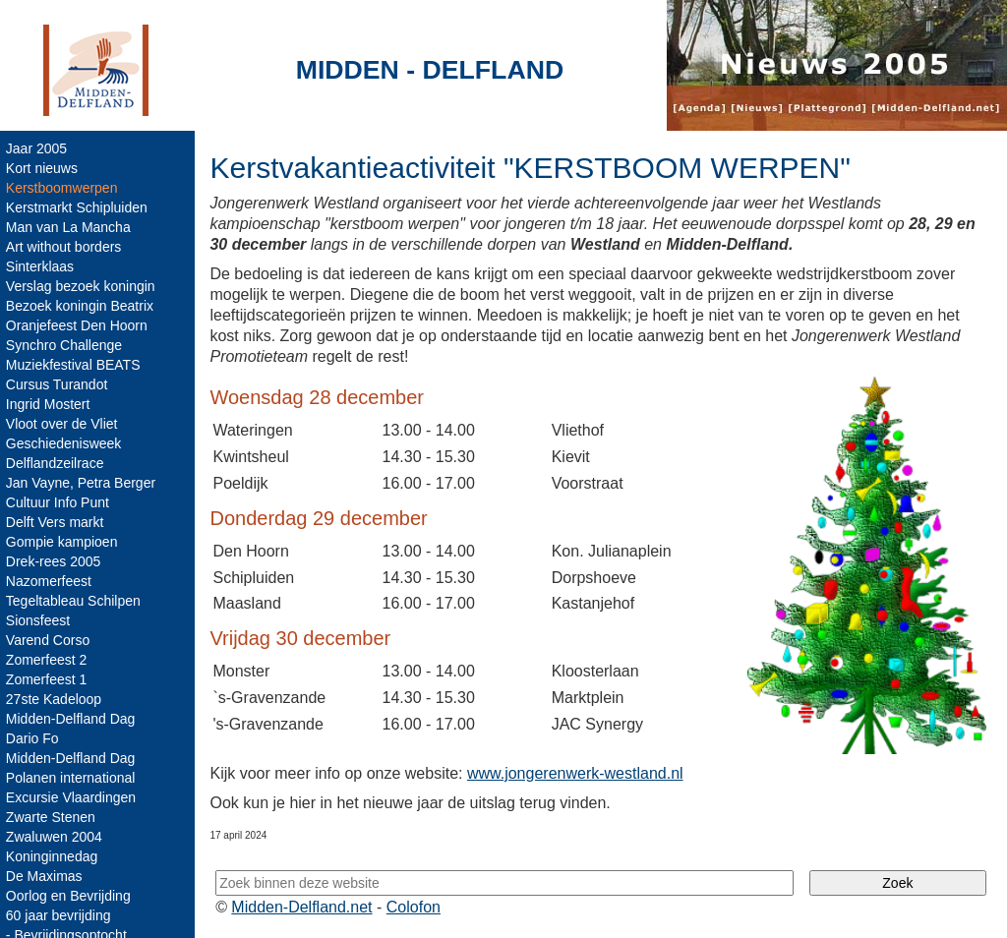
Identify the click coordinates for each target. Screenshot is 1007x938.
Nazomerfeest (50, 581)
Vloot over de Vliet (64, 424)
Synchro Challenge (66, 345)
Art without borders (66, 247)
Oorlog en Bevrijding (70, 896)
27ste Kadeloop (55, 699)
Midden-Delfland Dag (73, 719)
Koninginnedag (53, 856)
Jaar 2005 (38, 148)
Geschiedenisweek (66, 443)
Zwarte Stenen (52, 817)
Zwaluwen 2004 (56, 837)
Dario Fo (34, 738)
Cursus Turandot (59, 384)
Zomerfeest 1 (48, 679)
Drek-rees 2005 (55, 561)
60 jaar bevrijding (60, 915)
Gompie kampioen (64, 542)
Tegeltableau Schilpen (75, 601)
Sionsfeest (40, 620)
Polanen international (73, 778)
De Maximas (46, 876)
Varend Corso (49, 640)
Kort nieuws (44, 168)
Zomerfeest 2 (48, 660)
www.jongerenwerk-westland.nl (577, 772)
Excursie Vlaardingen (73, 797)
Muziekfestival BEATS (75, 365)
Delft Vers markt (57, 522)
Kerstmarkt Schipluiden (78, 207)
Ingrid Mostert (50, 404)
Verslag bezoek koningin (82, 286)
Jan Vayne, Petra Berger (82, 483)
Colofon (415, 906)
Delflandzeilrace (57, 463)
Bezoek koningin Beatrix (81, 306)
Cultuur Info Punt (59, 502)
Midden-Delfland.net (303, 906)
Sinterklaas (42, 266)
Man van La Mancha (70, 227)
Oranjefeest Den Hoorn (78, 325)
